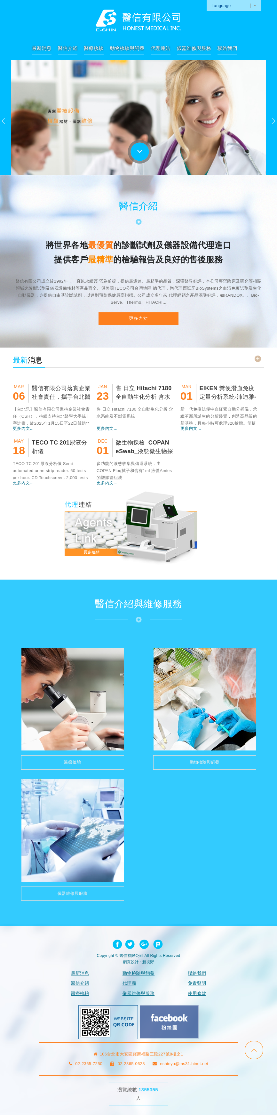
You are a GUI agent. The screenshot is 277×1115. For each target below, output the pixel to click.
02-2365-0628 (127, 1063)
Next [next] (271, 120)
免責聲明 (197, 983)
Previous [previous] (5, 120)
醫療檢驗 (93, 48)
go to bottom (140, 152)
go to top (254, 1050)
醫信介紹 (67, 48)
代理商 (129, 983)
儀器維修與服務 (194, 48)
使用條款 (197, 993)
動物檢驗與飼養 (127, 48)
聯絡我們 (227, 48)
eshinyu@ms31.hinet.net (180, 1063)
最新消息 (41, 48)
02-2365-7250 (86, 1063)
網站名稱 (138, 20)
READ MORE (138, 318)
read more (258, 359)
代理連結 (160, 48)
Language (221, 5)
